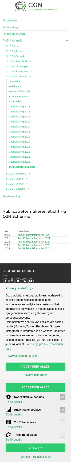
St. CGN (10, 46)
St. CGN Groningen (17, 66)
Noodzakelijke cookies (25, 397)
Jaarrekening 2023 (19, 156)
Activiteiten (15, 81)
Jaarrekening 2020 (19, 141)
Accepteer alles (35, 366)
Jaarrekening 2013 (19, 106)
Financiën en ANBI (14, 33)
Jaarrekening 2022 (19, 151)
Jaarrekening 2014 (19, 111)
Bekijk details (14, 402)
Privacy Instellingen (35, 375)
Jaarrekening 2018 (19, 131)
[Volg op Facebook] (6, 281)
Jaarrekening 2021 (19, 146)
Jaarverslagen (11, 27)
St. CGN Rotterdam (17, 71)
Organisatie (10, 20)
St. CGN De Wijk (15, 56)
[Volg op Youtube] (31, 281)
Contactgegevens (19, 96)
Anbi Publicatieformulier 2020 (34, 235)
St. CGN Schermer (16, 76)
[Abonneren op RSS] (24, 281)
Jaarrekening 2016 (19, 121)
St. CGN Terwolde (16, 173)
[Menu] (5, 6)
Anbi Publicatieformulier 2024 (34, 248)
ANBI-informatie (12, 40)
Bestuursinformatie (19, 91)
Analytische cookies (23, 409)
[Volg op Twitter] (18, 281)
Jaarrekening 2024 (19, 161)
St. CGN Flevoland (16, 61)
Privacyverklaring (16, 356)
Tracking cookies (21, 434)
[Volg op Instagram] (12, 281)
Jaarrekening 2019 (19, 136)
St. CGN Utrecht (15, 183)
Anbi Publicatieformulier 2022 (34, 241)
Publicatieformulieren (22, 167)
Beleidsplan (15, 86)
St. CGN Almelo (14, 51)
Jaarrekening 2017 (19, 126)
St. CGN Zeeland (15, 188)
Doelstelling (15, 101)
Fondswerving (11, 196)
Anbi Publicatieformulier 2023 (34, 245)
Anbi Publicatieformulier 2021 (34, 238)
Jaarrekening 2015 (19, 116)
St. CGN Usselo (15, 178)
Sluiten (33, 356)
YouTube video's (21, 422)
